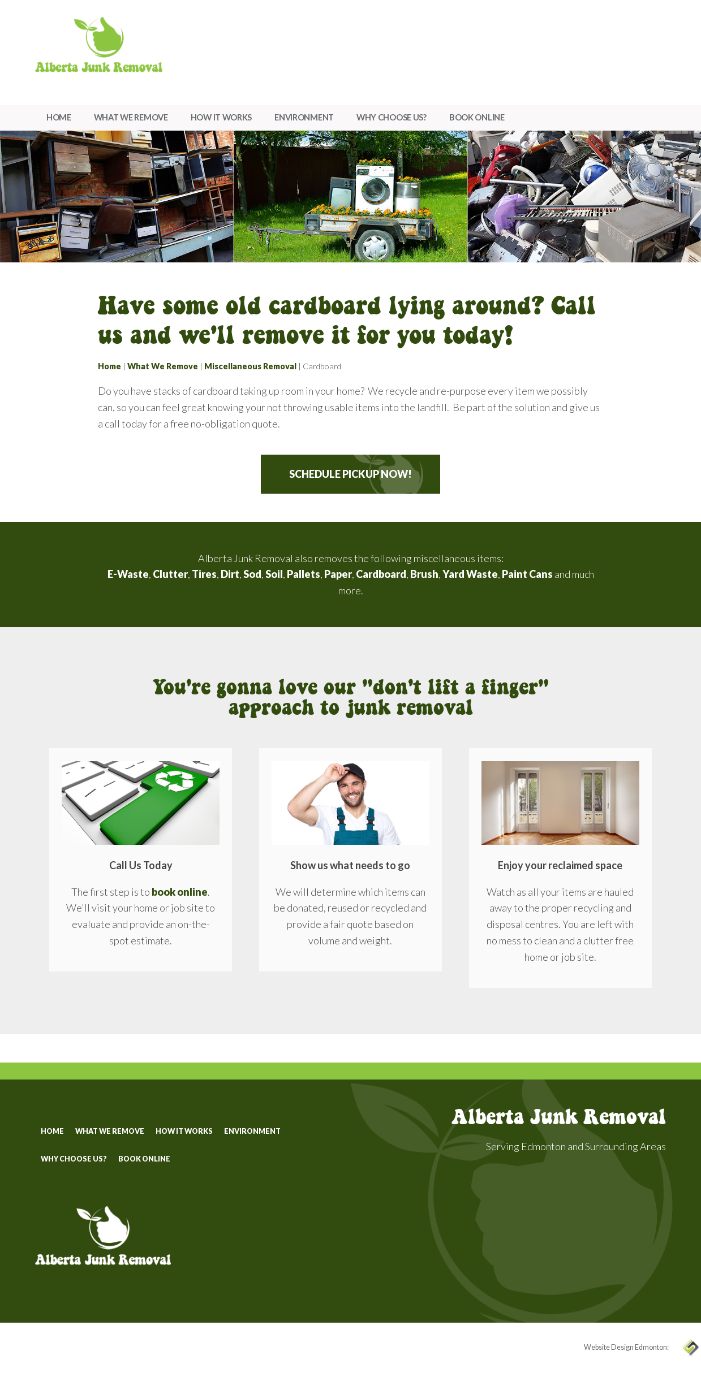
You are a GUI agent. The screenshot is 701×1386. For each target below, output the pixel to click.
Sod (252, 574)
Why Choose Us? (391, 117)
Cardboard (381, 574)
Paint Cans (527, 574)
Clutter (170, 574)
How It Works (221, 117)
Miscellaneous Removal (250, 366)
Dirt (230, 574)
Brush (424, 574)
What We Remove (131, 117)
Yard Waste (470, 574)
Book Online (477, 117)
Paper (338, 574)
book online (180, 892)
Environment (304, 117)
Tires (204, 574)
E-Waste (128, 574)
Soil (274, 574)
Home (58, 117)
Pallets (303, 574)
